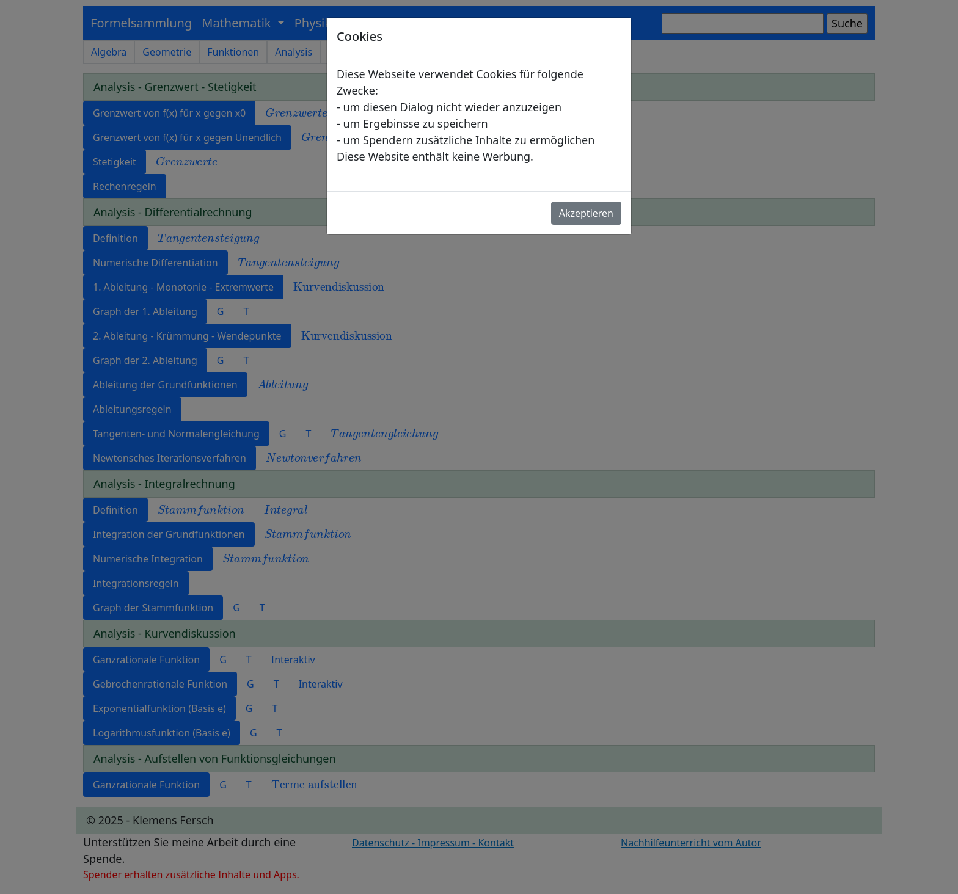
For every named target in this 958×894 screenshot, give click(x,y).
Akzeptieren (586, 213)
